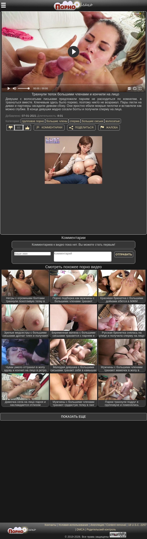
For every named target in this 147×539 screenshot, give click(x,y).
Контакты (50, 524)
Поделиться (84, 127)
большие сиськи (92, 121)
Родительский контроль (101, 529)
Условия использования (73, 524)
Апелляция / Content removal (108, 524)
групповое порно (33, 121)
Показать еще (73, 416)
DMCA (80, 529)
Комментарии (52, 127)
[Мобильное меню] (3, 5)
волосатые (112, 121)
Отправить (123, 254)
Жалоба (112, 127)
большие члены (56, 121)
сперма (74, 121)
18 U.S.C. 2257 (137, 524)
